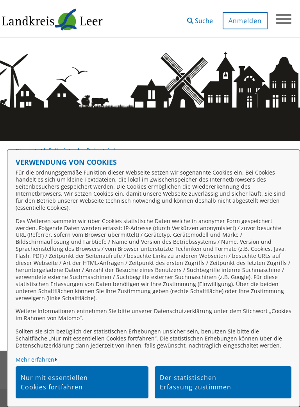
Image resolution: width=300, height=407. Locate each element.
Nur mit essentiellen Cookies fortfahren (54, 382)
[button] (200, 18)
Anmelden (245, 20)
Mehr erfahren (35, 359)
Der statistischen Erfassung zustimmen (195, 382)
